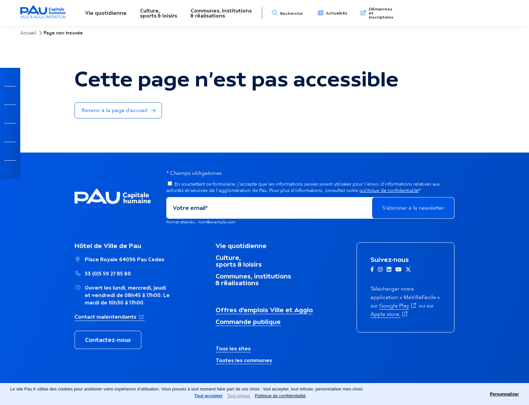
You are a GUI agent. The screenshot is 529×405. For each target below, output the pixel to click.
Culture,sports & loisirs (158, 13)
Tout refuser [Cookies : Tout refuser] (238, 395)
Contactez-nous (108, 340)
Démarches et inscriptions (381, 13)
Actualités (336, 13)
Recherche (291, 13)
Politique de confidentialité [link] (280, 395)
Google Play (398, 305)
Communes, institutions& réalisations (221, 13)
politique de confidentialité (389, 190)
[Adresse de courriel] (269, 208)
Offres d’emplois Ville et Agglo (264, 309)
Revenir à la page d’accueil (114, 110)
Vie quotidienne (106, 13)
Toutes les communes (244, 360)
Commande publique (248, 321)
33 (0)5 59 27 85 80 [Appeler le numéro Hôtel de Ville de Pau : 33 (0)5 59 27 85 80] (108, 273)
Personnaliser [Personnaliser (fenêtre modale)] (504, 394)
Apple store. (389, 314)
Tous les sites (233, 348)
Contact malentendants (110, 316)
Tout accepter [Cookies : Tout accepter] (208, 395)
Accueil (28, 33)
